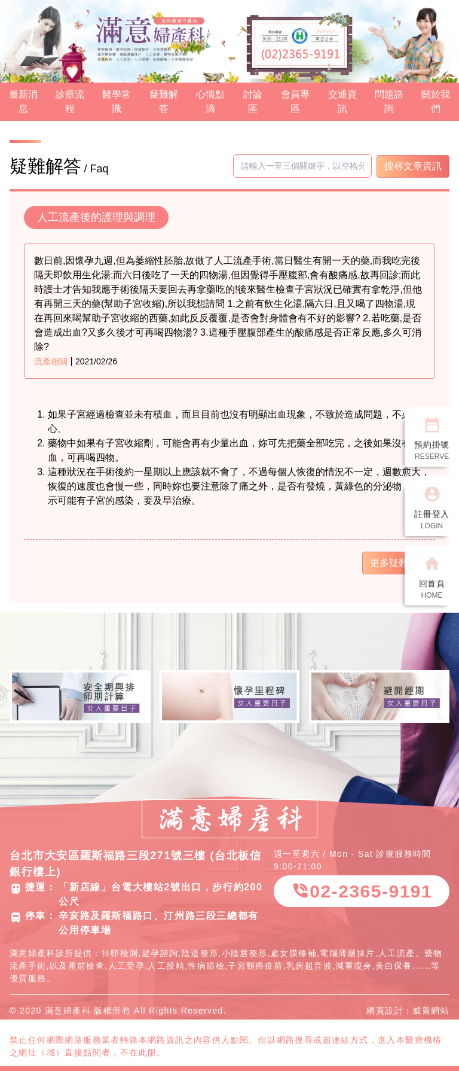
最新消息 (23, 101)
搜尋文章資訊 (413, 166)
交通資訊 (342, 101)
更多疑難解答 (398, 563)
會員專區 (295, 101)
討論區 (252, 101)
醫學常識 (116, 101)
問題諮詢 (389, 101)
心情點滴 (210, 101)
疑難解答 (163, 101)
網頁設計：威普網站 (407, 1010)
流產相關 (51, 361)
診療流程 (70, 101)
